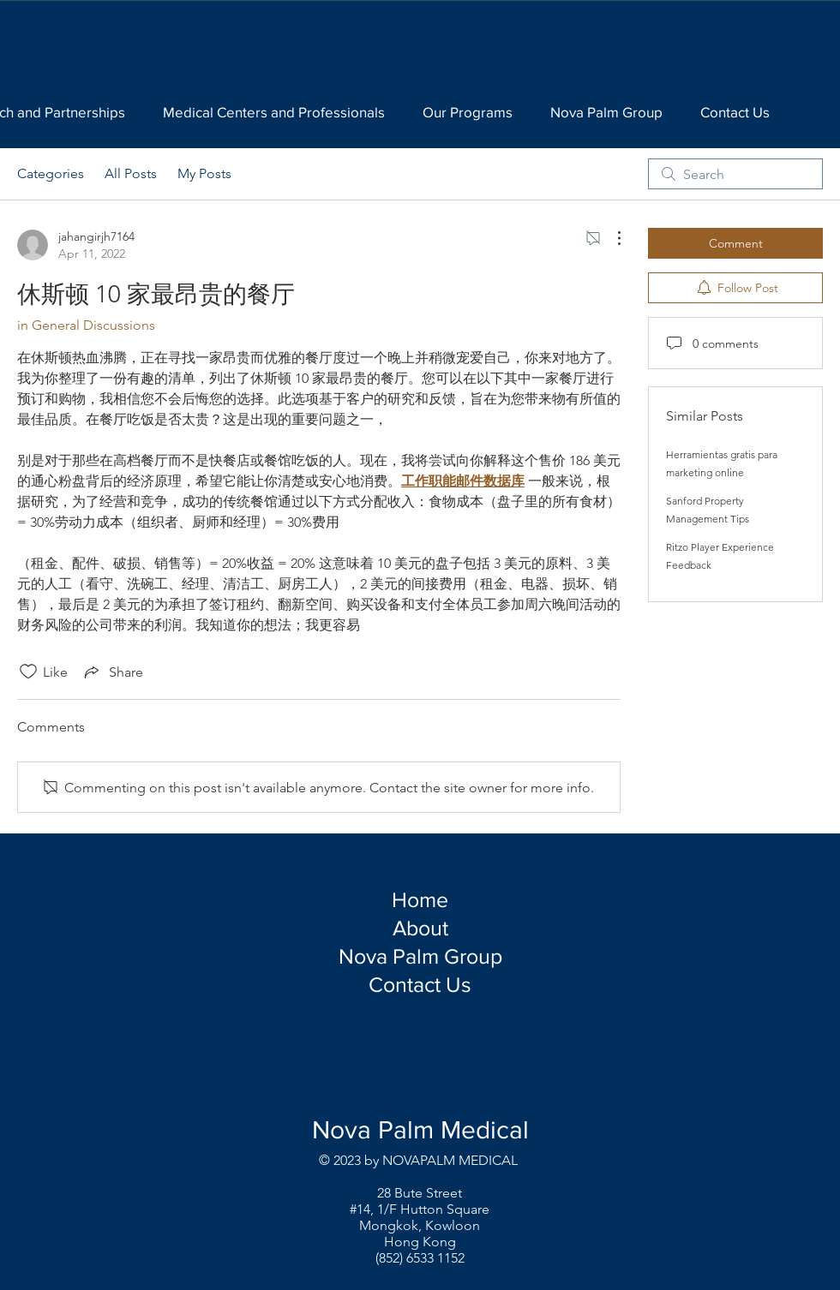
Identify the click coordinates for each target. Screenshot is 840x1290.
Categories (50, 173)
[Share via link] (112, 671)
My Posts (204, 173)
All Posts (131, 173)
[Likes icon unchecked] (28, 671)
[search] (735, 173)
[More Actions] (610, 238)
